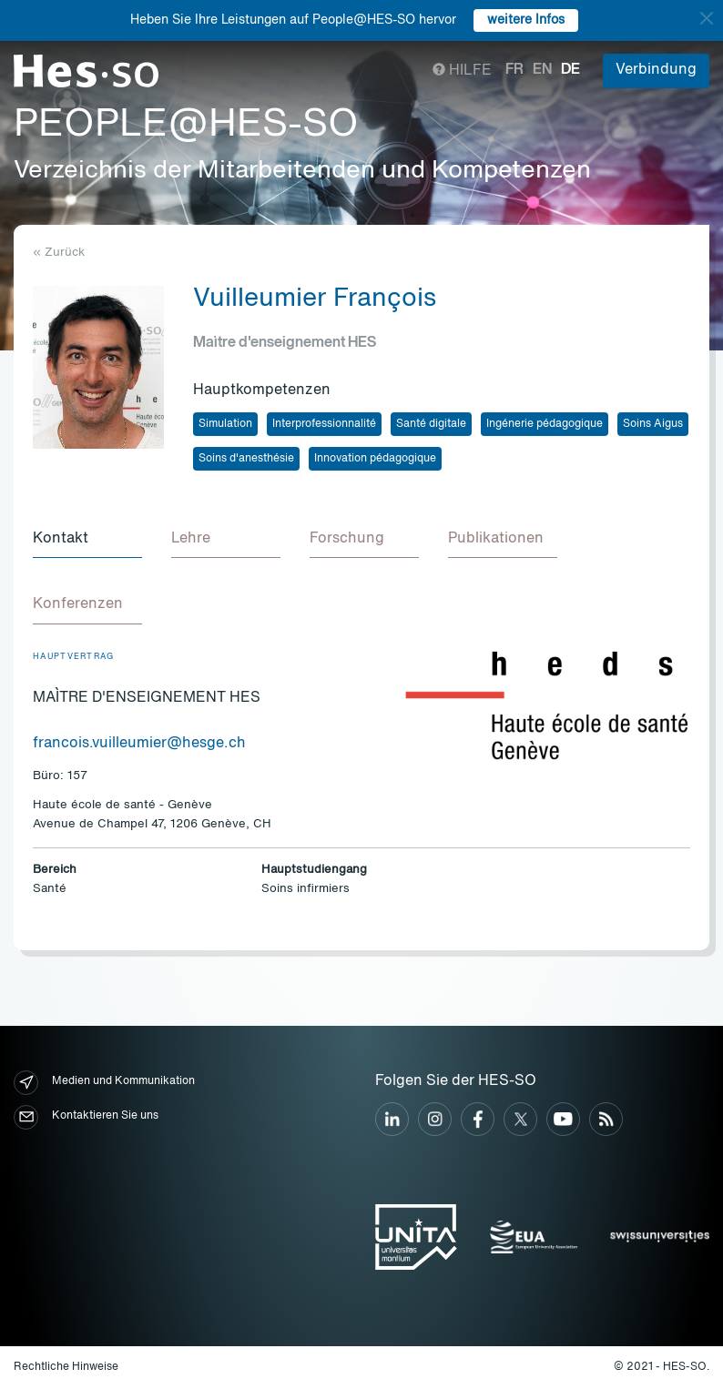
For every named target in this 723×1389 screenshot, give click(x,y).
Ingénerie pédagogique (544, 424)
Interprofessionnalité (324, 424)
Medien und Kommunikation (104, 1082)
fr (514, 70)
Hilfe (462, 71)
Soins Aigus (653, 424)
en (542, 70)
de (570, 70)
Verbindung (656, 70)
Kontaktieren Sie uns (86, 1117)
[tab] (87, 540)
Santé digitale (431, 424)
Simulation (225, 424)
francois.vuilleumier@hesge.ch (139, 743)
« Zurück (59, 253)
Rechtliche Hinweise (66, 1367)
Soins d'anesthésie (246, 458)
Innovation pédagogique (375, 458)
